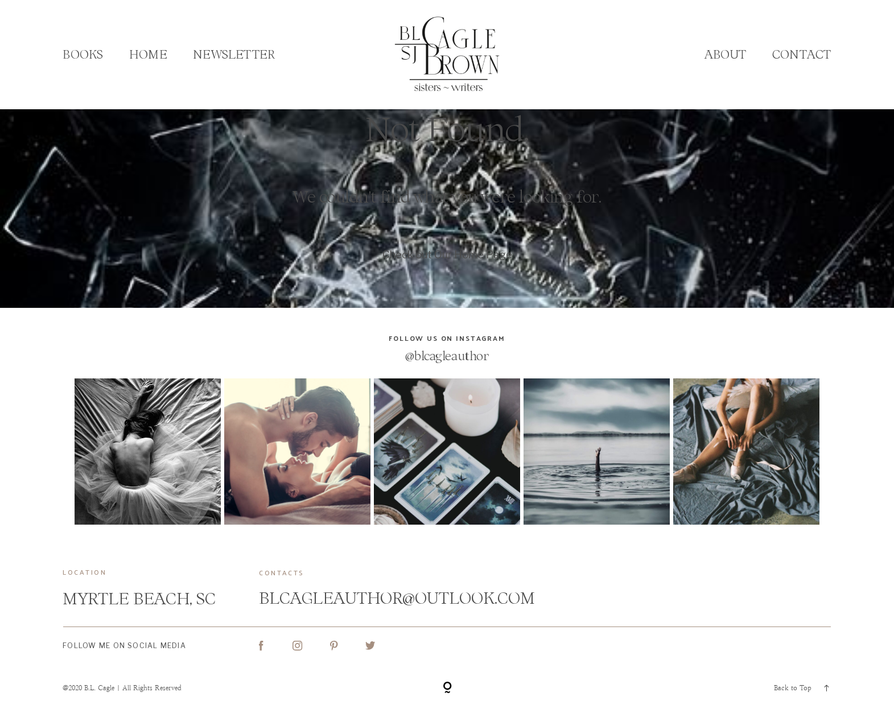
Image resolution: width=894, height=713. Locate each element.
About (726, 54)
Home (148, 54)
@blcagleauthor (446, 356)
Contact (801, 54)
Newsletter (234, 54)
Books (83, 54)
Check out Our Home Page (447, 254)
